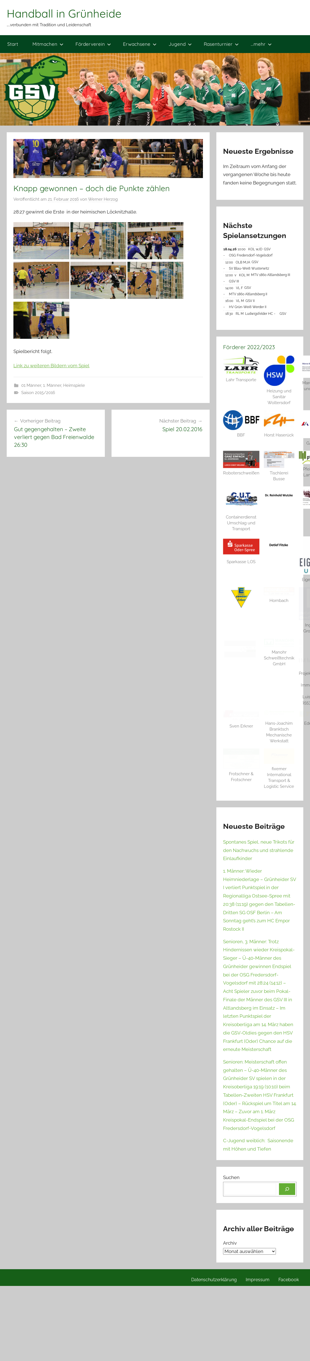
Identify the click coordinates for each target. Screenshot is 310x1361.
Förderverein (93, 44)
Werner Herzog (103, 199)
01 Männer (31, 385)
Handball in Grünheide (64, 13)
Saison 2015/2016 (38, 392)
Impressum (257, 1279)
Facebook (288, 1279)
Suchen (231, 1177)
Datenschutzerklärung (214, 1279)
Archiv (230, 1243)
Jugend (180, 44)
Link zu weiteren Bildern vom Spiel (51, 365)
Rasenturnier (221, 44)
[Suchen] (287, 1189)
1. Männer (52, 385)
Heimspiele (74, 385)
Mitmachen (47, 44)
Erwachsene (140, 44)
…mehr (261, 44)
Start (12, 44)
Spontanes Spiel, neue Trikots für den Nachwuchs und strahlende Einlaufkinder (258, 850)
